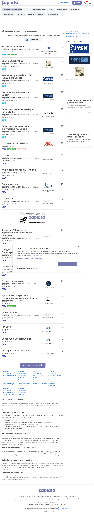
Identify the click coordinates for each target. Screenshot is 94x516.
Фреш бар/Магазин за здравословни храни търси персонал (17, 232)
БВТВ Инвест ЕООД (48, 116)
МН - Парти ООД (48, 203)
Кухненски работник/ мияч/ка (19, 169)
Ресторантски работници (16, 350)
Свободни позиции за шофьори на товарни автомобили (77, 34)
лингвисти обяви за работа (73, 38)
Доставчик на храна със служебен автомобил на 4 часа (19, 297)
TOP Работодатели (50, 499)
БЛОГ (20, 499)
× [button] (78, 246)
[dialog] (47, 258)
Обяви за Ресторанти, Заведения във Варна (38, 374)
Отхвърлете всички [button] (46, 264)
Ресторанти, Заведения (11, 10)
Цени (20, 496)
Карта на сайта (61, 499)
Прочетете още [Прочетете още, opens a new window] (37, 255)
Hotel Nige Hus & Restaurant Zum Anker (48, 52)
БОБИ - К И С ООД (48, 288)
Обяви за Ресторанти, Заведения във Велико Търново (8, 391)
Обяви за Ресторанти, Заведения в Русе (9, 382)
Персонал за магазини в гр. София (17, 93)
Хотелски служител (13, 46)
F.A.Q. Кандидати (27, 499)
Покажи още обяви (32, 365)
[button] (47, 258)
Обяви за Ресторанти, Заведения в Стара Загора (24, 383)
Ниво (50, 10)
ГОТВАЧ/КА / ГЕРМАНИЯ (15, 143)
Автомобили (39, 505)
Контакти (72, 496)
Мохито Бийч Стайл (48, 68)
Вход (77, 3)
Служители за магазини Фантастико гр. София (15, 127)
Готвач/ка (7, 198)
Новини (63, 505)
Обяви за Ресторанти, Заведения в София (9, 373)
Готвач (5, 155)
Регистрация (63, 3)
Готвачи (6, 326)
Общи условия (29, 496)
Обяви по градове (71, 499)
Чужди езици (8, 14)
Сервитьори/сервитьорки (16, 338)
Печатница (55, 505)
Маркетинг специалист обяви (73, 36)
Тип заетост (61, 10)
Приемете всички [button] (67, 264)
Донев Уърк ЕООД (48, 100)
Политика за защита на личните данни (51, 496)
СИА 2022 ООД (48, 303)
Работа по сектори (7, 499)
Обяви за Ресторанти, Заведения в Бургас (54, 373)
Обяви (47, 505)
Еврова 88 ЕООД (48, 159)
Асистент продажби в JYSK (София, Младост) (17, 76)
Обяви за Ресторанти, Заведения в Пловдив (22, 374)
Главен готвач (10, 184)
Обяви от (74, 10)
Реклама (89, 499)
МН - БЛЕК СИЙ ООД (48, 331)
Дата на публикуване (35, 14)
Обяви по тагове (81, 499)
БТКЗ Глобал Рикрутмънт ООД (48, 191)
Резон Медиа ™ (50, 512)
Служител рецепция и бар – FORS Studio (17, 110)
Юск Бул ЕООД (48, 83)
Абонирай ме (34, 40)
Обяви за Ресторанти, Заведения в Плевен (40, 382)
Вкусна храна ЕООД (48, 353)
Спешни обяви (53, 14)
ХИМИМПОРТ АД (48, 173)
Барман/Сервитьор (12, 60)
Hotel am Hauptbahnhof (48, 149)
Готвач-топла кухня (13, 281)
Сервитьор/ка (9, 312)
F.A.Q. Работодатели (38, 499)
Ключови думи (38, 10)
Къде (26, 10)
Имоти (30, 505)
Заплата (20, 14)
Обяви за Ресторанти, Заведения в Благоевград (52, 383)
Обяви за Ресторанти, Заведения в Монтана (22, 391)
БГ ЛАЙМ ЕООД (48, 236)
